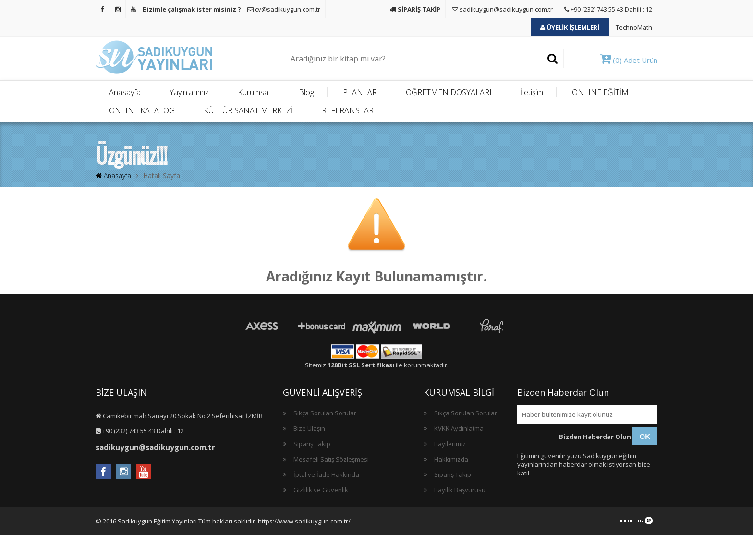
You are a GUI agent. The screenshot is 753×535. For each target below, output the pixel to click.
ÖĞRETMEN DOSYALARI (449, 92)
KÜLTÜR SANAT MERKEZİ (248, 110)
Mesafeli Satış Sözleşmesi (331, 459)
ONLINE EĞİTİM (600, 92)
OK (645, 436)
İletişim (532, 92)
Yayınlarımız (189, 92)
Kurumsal (254, 92)
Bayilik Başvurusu (460, 490)
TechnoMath (634, 27)
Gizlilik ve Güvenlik (320, 490)
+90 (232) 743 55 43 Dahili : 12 (608, 9)
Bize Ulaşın (309, 428)
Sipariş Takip (311, 443)
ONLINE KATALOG (142, 110)
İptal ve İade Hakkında (326, 474)
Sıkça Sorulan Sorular (324, 413)
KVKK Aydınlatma (459, 428)
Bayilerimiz (450, 443)
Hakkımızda (451, 459)
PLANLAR (360, 92)
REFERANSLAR (348, 110)
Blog (306, 92)
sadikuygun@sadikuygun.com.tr (502, 9)
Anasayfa (125, 92)
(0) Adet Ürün (628, 60)
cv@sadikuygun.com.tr (283, 9)
